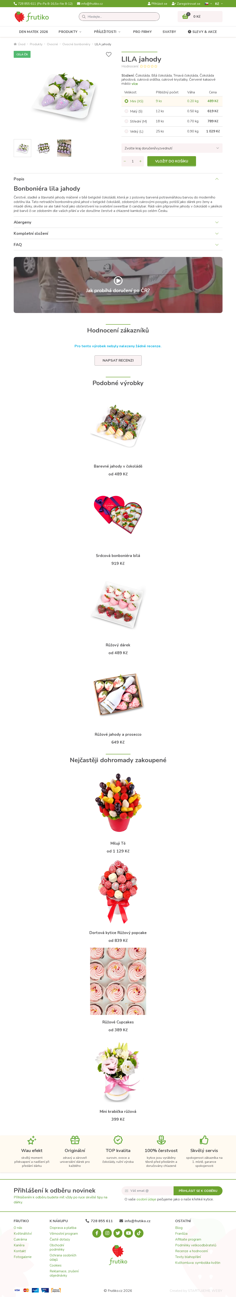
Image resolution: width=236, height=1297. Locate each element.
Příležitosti (108, 32)
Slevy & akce (202, 32)
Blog (179, 1228)
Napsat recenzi (118, 360)
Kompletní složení (31, 233)
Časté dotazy (60, 1239)
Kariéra (19, 1245)
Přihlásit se (157, 4)
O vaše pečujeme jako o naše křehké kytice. (169, 1199)
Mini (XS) (136, 101)
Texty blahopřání (188, 1257)
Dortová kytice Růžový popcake (118, 932)
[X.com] (117, 1233)
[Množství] (132, 161)
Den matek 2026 (33, 32)
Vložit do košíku (171, 161)
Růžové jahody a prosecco (118, 734)
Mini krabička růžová (118, 1111)
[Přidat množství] (140, 161)
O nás (18, 1228)
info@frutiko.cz (90, 4)
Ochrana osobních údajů (63, 1257)
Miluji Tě (118, 843)
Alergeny (22, 222)
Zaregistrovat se (186, 4)
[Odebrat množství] (124, 161)
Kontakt (20, 1251)
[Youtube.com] (128, 1233)
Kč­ (217, 3)
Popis (19, 179)
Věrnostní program (64, 1233)
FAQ (18, 244)
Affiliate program (188, 1239)
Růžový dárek (118, 645)
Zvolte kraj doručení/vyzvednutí (148, 148)
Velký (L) (136, 131)
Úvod (19, 44)
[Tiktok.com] (139, 1233)
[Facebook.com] (96, 1233)
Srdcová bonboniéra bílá (118, 555)
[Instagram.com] (107, 1233)
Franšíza (181, 1233)
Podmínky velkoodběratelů (195, 1245)
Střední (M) (138, 121)
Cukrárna (20, 1239)
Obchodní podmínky (57, 1247)
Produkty (71, 32)
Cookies (56, 1265)
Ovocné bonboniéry (76, 44)
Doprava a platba (63, 1228)
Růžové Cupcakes (118, 1022)
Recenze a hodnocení (191, 1251)
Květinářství (23, 1233)
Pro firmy (142, 32)
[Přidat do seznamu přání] (108, 54)
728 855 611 (43, 4)
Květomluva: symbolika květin (197, 1262)
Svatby (169, 32)
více (135, 84)
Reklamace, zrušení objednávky (64, 1273)
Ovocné (52, 44)
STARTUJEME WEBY (205, 1290)
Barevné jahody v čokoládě (118, 466)
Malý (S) (136, 111)
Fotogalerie (23, 1257)
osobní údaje (146, 1199)
